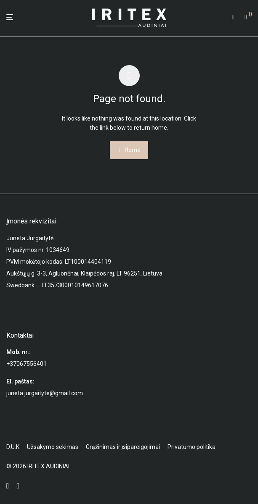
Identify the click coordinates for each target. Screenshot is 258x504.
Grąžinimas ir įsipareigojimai (123, 447)
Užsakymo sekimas (52, 447)
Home (128, 150)
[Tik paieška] (233, 17)
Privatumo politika (191, 447)
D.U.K (12, 447)
